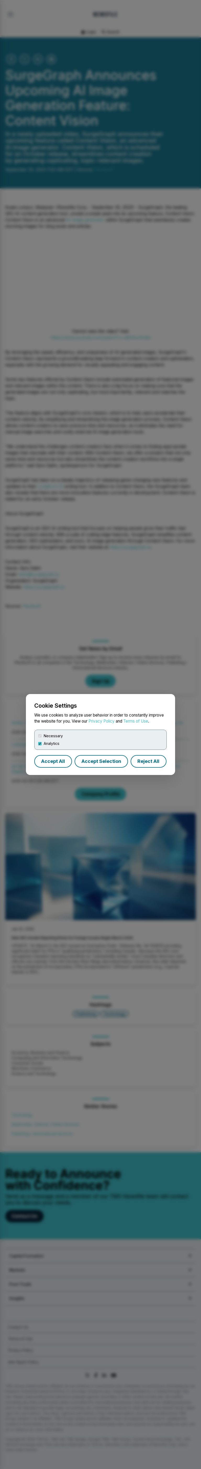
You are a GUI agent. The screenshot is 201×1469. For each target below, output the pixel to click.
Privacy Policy (101, 721)
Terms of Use (135, 721)
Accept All (53, 761)
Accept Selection (101, 761)
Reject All (148, 761)
